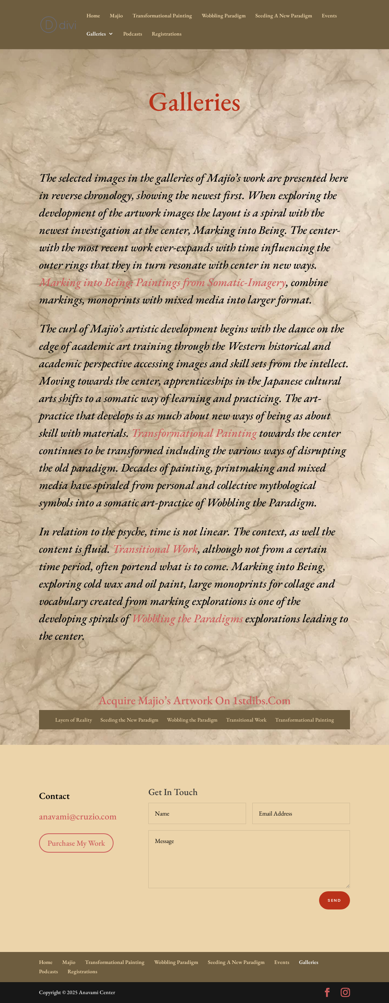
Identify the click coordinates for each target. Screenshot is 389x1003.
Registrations (167, 34)
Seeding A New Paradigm (283, 16)
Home (93, 16)
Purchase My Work (76, 843)
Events (329, 16)
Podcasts (132, 34)
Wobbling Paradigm (224, 16)
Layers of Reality (73, 720)
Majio (116, 16)
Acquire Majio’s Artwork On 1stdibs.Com (195, 700)
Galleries (96, 34)
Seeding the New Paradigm (129, 720)
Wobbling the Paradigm (192, 720)
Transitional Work (155, 548)
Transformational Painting (162, 16)
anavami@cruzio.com (75, 816)
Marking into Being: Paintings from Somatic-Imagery (162, 281)
